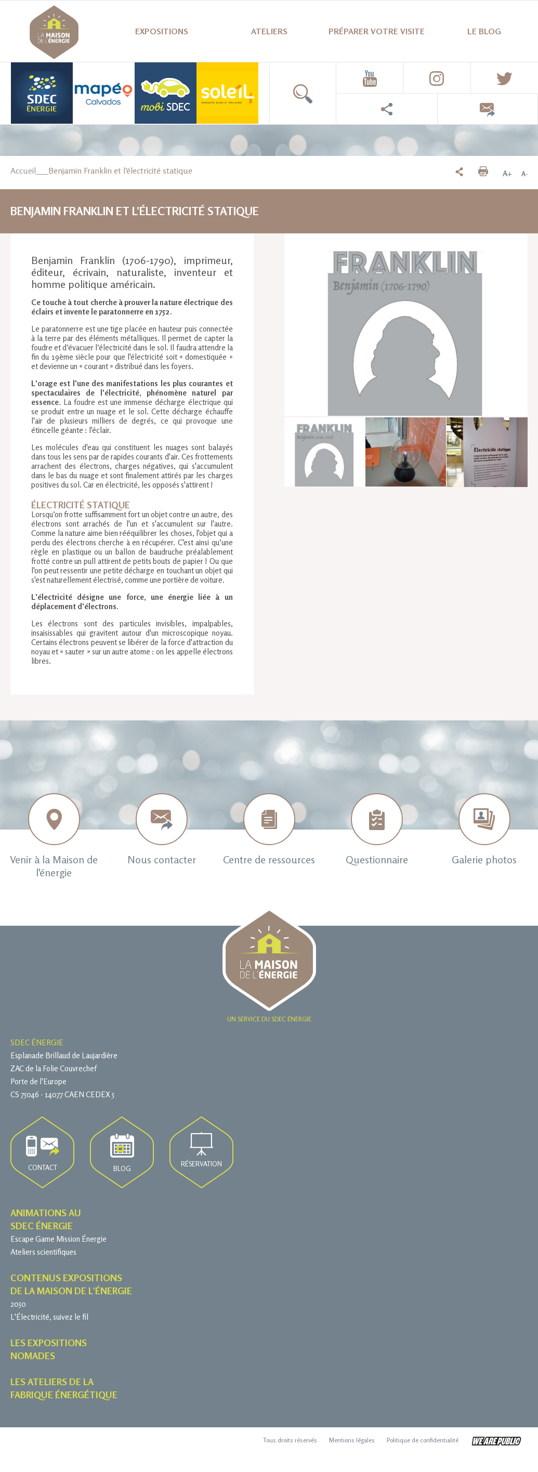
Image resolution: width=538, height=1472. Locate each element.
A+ (507, 173)
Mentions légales (352, 1440)
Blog (122, 1153)
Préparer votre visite (377, 31)
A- (524, 173)
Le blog (484, 31)
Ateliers (269, 31)
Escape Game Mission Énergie (58, 1239)
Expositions (161, 31)
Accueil (23, 170)
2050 (18, 1304)
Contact (42, 1154)
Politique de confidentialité (422, 1440)
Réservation (201, 1150)
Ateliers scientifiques (43, 1252)
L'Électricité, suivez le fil (49, 1317)
